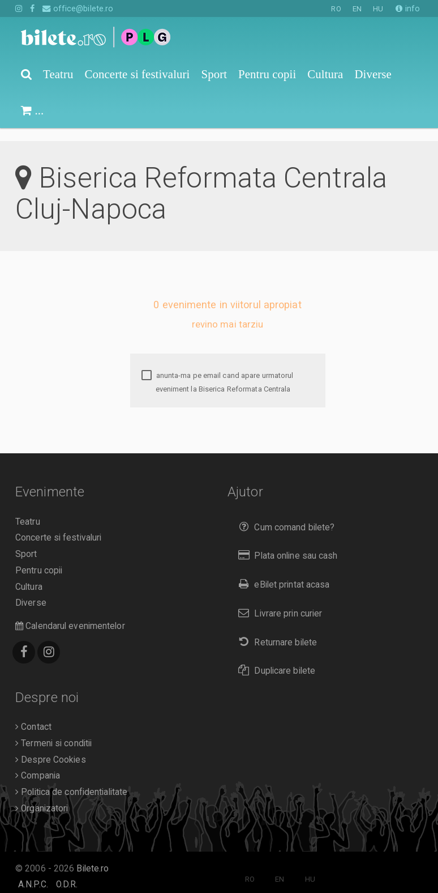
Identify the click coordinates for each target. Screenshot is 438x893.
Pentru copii (38, 557)
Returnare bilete (275, 629)
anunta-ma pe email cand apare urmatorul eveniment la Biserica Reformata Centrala (217, 369)
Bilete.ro (92, 856)
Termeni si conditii (53, 730)
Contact (33, 714)
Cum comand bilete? (283, 514)
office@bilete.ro (77, 8)
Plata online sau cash (285, 542)
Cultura (28, 574)
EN (357, 9)
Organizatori (41, 795)
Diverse (30, 590)
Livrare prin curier (277, 600)
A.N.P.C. (33, 871)
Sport (26, 541)
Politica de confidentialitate (71, 779)
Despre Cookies (50, 747)
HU (378, 9)
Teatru (27, 509)
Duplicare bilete (274, 657)
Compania (37, 763)
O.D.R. (67, 871)
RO (336, 9)
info (408, 8)
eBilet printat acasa (281, 571)
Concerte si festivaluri (58, 525)
